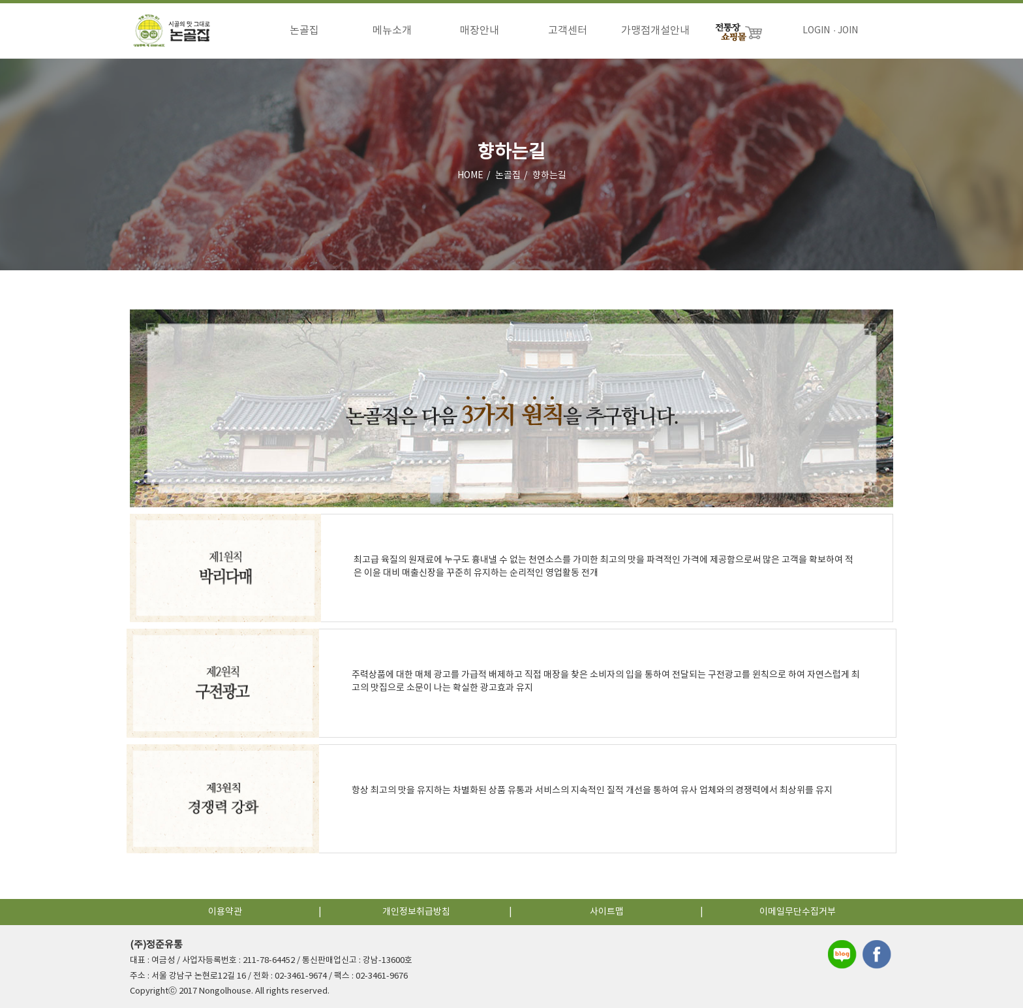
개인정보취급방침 (416, 912)
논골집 (304, 31)
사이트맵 (607, 912)
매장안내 (479, 31)
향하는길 (549, 175)
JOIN (848, 30)
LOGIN (816, 30)
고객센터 (567, 31)
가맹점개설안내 (655, 31)
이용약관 (225, 912)
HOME (470, 175)
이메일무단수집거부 (797, 912)
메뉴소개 (392, 31)
